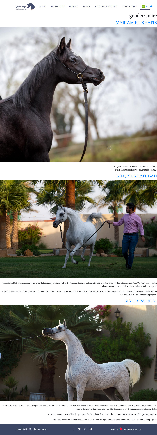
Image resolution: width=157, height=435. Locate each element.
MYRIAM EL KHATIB (136, 23)
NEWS (86, 6)
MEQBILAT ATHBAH (137, 176)
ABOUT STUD (58, 6)
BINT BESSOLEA (140, 301)
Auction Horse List (106, 6)
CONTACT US (129, 6)
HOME (42, 6)
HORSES (73, 6)
